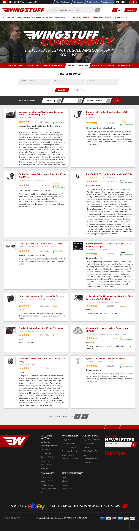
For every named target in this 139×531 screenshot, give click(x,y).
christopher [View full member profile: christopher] (57, 250)
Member (91, 80)
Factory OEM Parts (70, 458)
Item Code (58, 80)
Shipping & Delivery (48, 457)
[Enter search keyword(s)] (72, 10)
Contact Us (45, 442)
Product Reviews (69, 447)
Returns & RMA (47, 461)
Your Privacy (46, 453)
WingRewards (67, 440)
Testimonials (67, 489)
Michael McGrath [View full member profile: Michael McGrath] (123, 122)
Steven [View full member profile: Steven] (56, 121)
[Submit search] (97, 10)
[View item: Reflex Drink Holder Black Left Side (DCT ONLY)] (78, 114)
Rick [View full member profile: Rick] (121, 337)
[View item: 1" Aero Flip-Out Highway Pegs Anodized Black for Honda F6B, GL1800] (78, 298)
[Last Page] (85, 416)
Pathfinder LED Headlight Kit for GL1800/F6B (109, 174)
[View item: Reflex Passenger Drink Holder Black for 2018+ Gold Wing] (11, 176)
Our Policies (46, 449)
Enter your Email (113, 443)
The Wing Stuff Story (49, 445)
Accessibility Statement (46, 466)
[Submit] (133, 444)
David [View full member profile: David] (122, 364)
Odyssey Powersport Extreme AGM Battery (41, 296)
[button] (115, 10)
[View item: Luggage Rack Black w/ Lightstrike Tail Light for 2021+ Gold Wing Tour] (11, 114)
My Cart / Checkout (91, 440)
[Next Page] (77, 416)
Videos (65, 481)
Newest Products (90, 458)
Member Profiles (47, 481)
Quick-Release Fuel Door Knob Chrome (106, 358)
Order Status (88, 443)
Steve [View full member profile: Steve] (55, 368)
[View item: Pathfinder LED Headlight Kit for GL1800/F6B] (78, 176)
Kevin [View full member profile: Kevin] (55, 306)
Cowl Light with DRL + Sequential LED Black (40, 243)
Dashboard (45, 477)
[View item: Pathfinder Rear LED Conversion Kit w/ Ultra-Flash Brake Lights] (78, 246)
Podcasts (66, 485)
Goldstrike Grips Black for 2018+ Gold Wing (41, 328)
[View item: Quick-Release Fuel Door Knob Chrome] (78, 361)
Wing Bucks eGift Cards (90, 453)
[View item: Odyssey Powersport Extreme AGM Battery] (11, 298)
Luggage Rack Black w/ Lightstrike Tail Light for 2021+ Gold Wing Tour (41, 113)
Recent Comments (48, 489)
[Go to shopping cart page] (121, 10)
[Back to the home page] (23, 10)
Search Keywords (27, 80)
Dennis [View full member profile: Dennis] (123, 306)
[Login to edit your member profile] (33, 65)
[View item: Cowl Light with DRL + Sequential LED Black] (11, 246)
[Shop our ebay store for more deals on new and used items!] (69, 506)
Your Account (89, 447)
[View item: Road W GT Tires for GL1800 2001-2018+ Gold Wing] (11, 361)
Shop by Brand (68, 455)
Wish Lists (45, 492)
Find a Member (68, 443)
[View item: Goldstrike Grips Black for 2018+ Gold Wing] (11, 330)
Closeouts (87, 462)
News (64, 477)
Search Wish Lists (69, 451)
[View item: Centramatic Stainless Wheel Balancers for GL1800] (78, 330)
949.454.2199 (81, 518)
